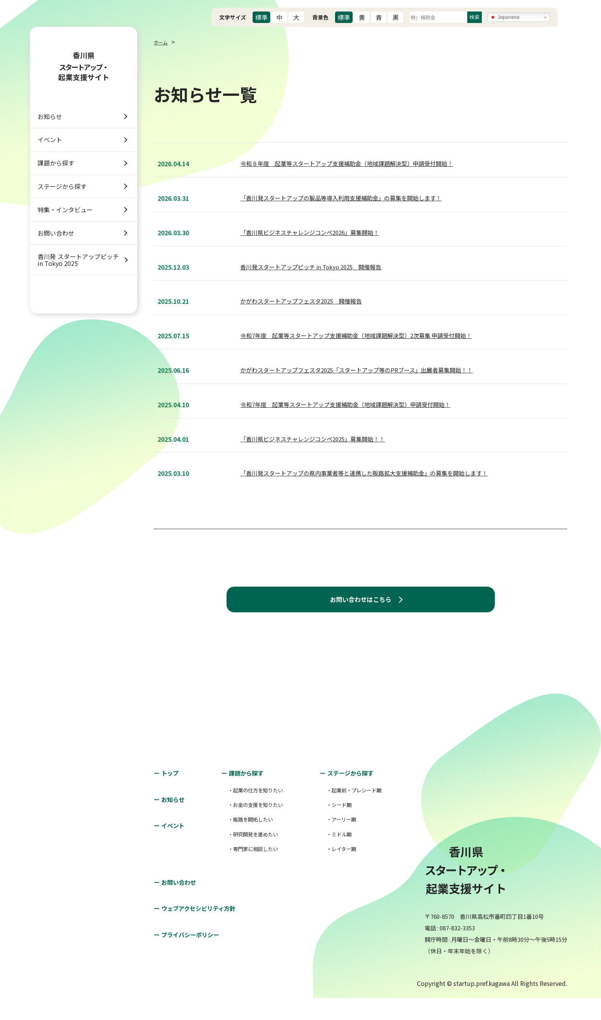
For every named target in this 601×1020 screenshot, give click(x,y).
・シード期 (329, 826)
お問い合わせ (56, 280)
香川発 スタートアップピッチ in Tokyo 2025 (78, 314)
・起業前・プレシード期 (347, 812)
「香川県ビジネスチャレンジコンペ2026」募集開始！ (309, 232)
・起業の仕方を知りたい (252, 812)
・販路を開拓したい (246, 841)
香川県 (83, 70)
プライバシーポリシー (197, 957)
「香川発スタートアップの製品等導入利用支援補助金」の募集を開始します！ (341, 197)
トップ (173, 795)
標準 (261, 17)
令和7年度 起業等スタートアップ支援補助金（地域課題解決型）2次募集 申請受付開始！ (356, 335)
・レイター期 (332, 871)
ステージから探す (62, 219)
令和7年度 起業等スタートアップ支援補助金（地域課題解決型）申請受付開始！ (345, 404)
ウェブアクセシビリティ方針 (207, 930)
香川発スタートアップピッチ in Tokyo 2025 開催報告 (310, 266)
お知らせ (50, 128)
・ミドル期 (329, 856)
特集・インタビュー (65, 249)
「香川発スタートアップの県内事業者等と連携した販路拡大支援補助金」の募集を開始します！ (364, 473)
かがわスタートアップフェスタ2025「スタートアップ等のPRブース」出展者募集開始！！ (356, 369)
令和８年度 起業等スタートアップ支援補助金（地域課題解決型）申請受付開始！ (346, 163)
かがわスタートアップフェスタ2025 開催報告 (301, 301)
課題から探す (56, 189)
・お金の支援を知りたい (252, 826)
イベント (50, 158)
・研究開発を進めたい (249, 856)
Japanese (505, 17)
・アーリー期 (332, 841)
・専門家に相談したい (249, 871)
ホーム (163, 41)
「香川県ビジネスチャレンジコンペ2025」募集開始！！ (312, 438)
